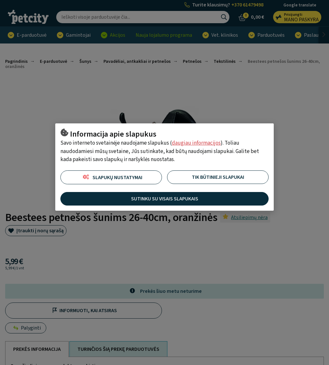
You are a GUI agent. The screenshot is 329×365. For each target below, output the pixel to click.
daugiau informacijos (196, 143)
